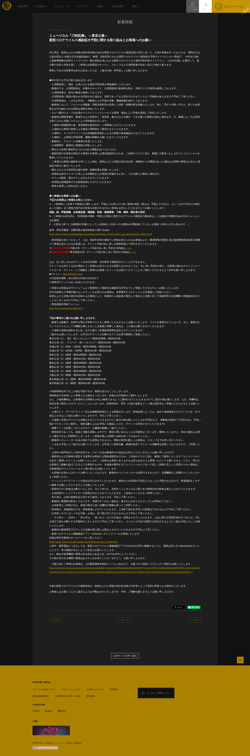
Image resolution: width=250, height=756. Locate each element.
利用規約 (114, 689)
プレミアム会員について (44, 689)
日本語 (36, 711)
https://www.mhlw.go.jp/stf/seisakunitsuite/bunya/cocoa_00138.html (84, 541)
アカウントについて (71, 689)
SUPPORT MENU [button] (42, 683)
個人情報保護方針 (41, 696)
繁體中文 (63, 711)
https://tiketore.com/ (73, 274)
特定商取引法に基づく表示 (67, 696)
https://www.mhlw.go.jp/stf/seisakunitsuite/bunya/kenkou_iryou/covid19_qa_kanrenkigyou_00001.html (103, 234)
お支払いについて (95, 689)
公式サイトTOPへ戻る (125, 657)
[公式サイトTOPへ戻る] (239, 662)
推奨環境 (91, 696)
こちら (128, 248)
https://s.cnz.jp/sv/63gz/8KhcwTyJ (67, 308)
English (49, 711)
